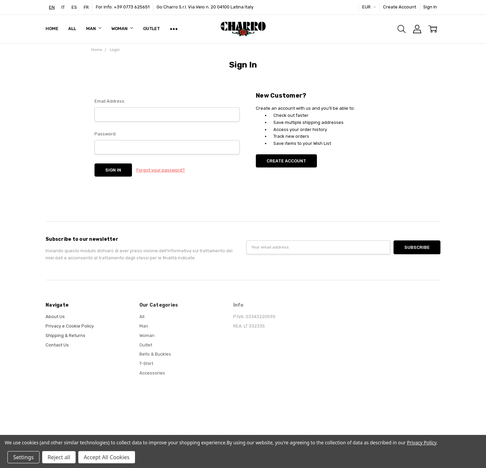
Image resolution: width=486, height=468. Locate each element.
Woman (122, 28)
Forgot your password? (160, 170)
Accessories (152, 372)
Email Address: (109, 101)
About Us (55, 316)
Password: (105, 133)
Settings (23, 457)
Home (52, 28)
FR (86, 7)
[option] (63, 7)
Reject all (59, 457)
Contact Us (57, 344)
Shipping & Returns (65, 335)
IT (63, 7)
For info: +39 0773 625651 (123, 6)
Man (93, 28)
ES (74, 7)
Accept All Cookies (107, 457)
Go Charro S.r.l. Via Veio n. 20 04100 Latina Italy (205, 6)
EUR (369, 6)
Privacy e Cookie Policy (70, 326)
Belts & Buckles (155, 354)
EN (52, 7)
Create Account (399, 6)
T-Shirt (146, 363)
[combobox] (52, 7)
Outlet (151, 28)
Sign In (430, 6)
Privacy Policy (421, 442)
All (72, 28)
